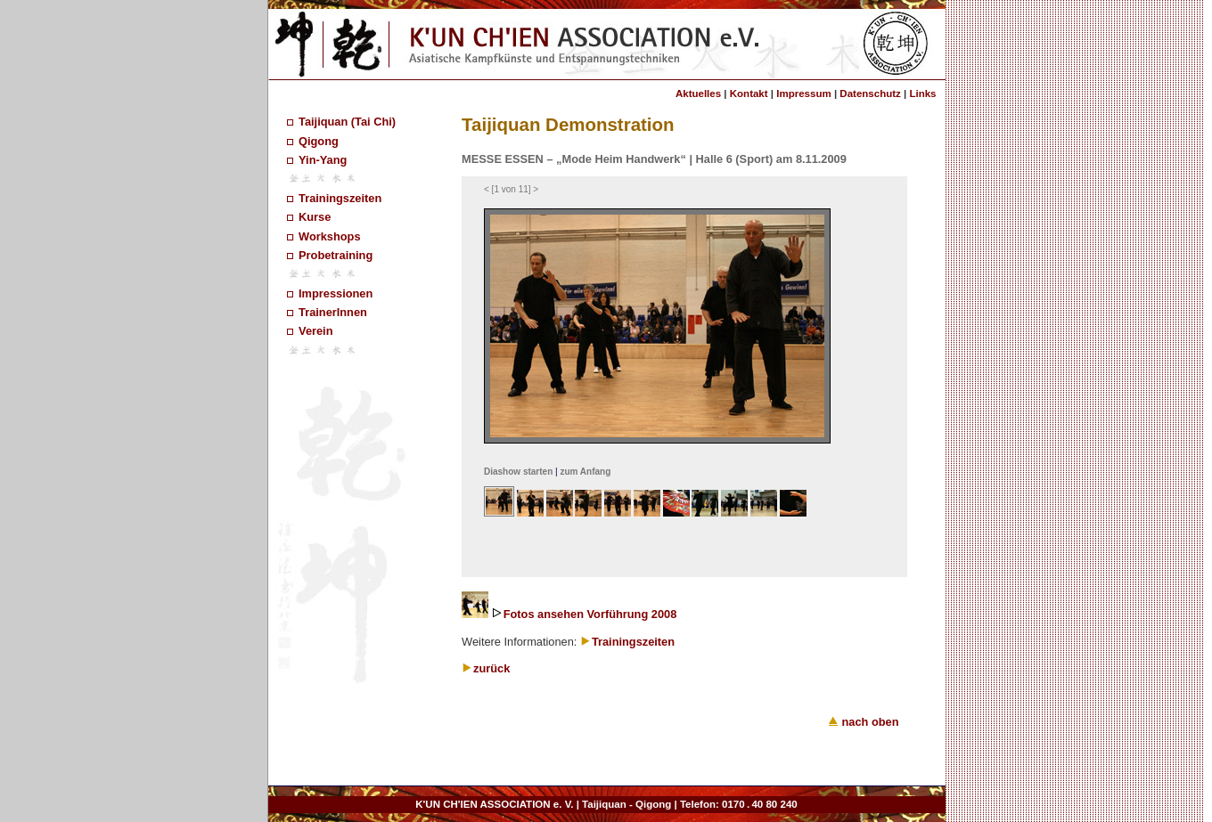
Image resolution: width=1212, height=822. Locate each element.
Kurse (315, 217)
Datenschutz (869, 93)
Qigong (319, 141)
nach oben (863, 721)
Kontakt (749, 93)
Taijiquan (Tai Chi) (347, 121)
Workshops (329, 236)
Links (922, 93)
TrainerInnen (333, 312)
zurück (491, 668)
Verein (315, 331)
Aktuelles (698, 93)
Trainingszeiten (340, 198)
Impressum (803, 93)
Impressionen (336, 293)
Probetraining (336, 255)
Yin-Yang (323, 160)
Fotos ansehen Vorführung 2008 (590, 614)
